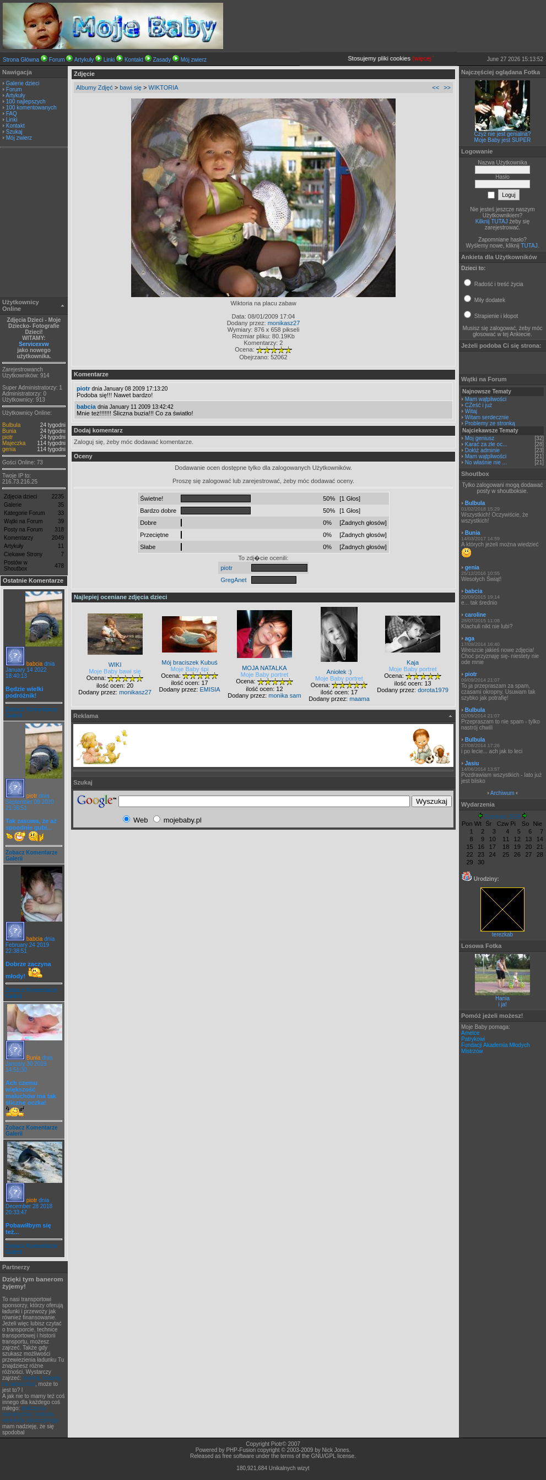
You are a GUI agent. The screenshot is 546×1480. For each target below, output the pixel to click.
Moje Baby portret (265, 674)
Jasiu (472, 763)
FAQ (11, 114)
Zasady (162, 60)
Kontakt (134, 60)
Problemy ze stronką (490, 423)
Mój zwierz (194, 60)
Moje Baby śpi (190, 669)
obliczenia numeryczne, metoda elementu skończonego (30, 1414)
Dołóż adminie (482, 450)
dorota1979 (433, 690)
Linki (109, 60)
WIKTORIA (164, 87)
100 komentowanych (31, 108)
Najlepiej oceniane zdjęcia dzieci (120, 597)
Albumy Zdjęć (94, 87)
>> (447, 87)
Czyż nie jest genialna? (502, 134)
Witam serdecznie (487, 417)
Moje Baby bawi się (115, 671)
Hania (502, 998)
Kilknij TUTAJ (491, 221)
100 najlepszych (26, 101)
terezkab (502, 932)
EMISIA (209, 689)
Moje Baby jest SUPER (502, 140)
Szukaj (14, 132)
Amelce (470, 1033)
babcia (34, 664)
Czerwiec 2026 (502, 817)
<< (435, 87)
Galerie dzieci (23, 83)
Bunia (9, 431)
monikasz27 (284, 323)
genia (8, 449)
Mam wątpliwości (486, 399)
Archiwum (502, 793)
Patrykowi (473, 1039)
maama (359, 698)
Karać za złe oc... (486, 444)
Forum (57, 60)
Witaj (471, 411)
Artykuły (84, 60)
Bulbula (11, 425)
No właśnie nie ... (486, 462)
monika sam (284, 695)
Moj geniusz (479, 438)
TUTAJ (529, 246)
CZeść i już (478, 405)
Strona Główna (21, 60)
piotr (7, 437)
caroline (475, 615)
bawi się (131, 87)
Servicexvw (34, 344)
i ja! (502, 1004)
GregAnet (233, 580)
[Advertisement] (34, 223)
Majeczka (13, 443)
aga (469, 638)
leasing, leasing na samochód (31, 1381)
